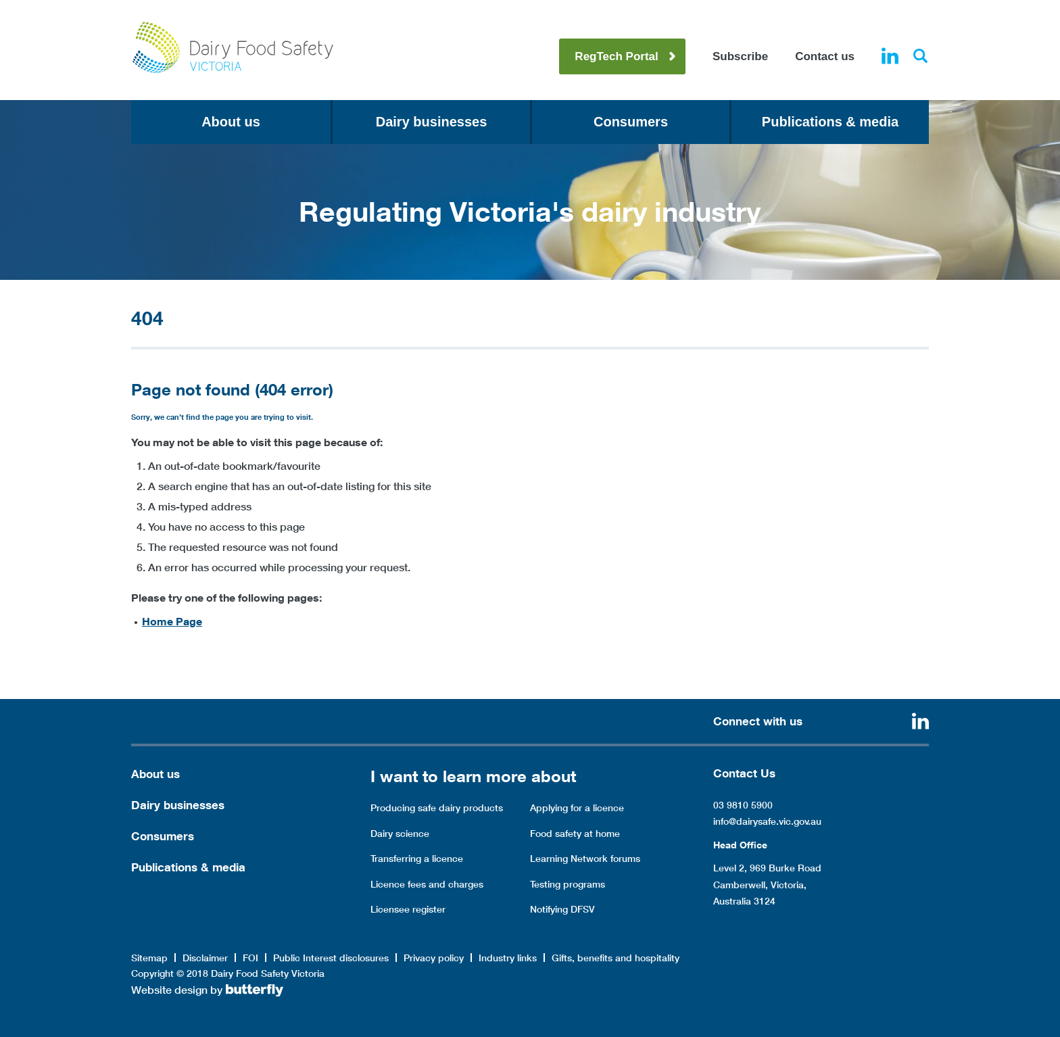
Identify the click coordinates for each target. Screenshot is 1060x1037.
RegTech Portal (616, 56)
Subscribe (740, 56)
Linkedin (890, 55)
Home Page (172, 621)
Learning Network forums (585, 858)
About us (230, 121)
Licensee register (407, 909)
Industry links (508, 958)
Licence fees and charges (426, 884)
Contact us (824, 56)
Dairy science (399, 833)
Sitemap (149, 958)
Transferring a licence (416, 858)
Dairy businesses (431, 121)
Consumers (631, 121)
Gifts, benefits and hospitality (615, 958)
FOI (250, 958)
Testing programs (567, 884)
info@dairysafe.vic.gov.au (767, 821)
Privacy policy (434, 958)
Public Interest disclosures (331, 958)
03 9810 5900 (743, 805)
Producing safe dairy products (436, 808)
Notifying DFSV (562, 909)
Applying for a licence (577, 808)
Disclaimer (205, 958)
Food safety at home (575, 833)
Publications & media (830, 121)
